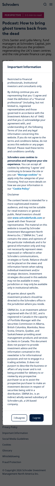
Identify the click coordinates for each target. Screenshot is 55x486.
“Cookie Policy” (21, 188)
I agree (36, 417)
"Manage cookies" (27, 174)
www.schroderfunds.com (27, 217)
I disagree (19, 417)
